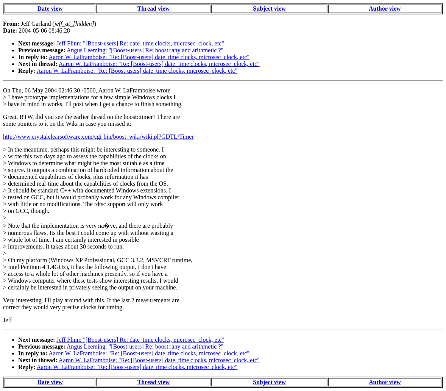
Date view (50, 8)
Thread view (153, 8)
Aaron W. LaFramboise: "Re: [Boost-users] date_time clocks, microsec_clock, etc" (149, 57)
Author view (385, 8)
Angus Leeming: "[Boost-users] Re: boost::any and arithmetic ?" (145, 50)
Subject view (269, 8)
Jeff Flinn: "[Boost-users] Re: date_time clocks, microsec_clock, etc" (140, 43)
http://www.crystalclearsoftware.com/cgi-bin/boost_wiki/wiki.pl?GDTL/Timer (98, 136)
